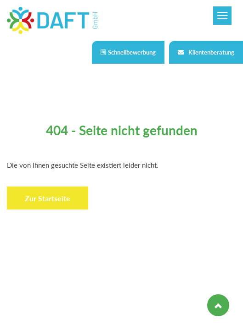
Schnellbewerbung (128, 52)
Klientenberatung (206, 52)
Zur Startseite (47, 198)
